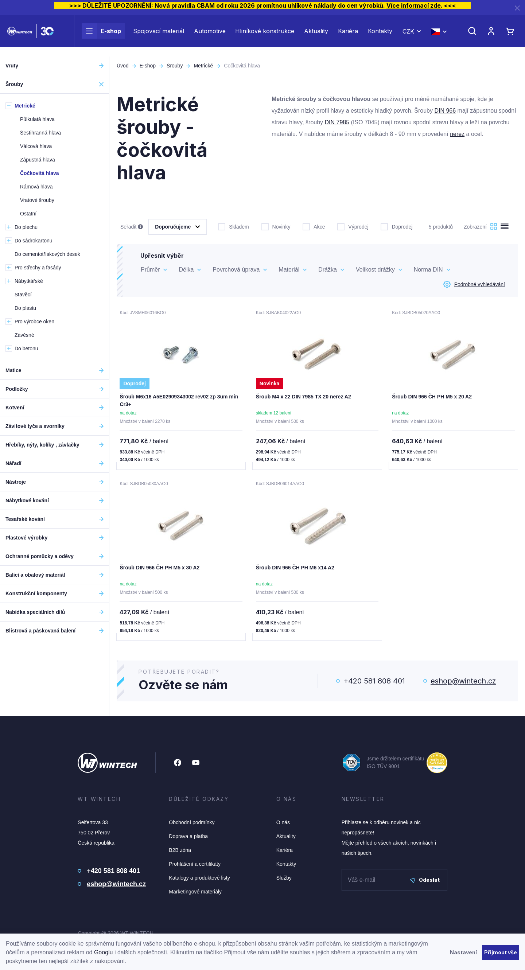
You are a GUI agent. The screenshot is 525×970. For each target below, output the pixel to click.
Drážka (327, 269)
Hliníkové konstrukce (264, 35)
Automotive (210, 35)
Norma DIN (428, 269)
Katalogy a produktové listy (199, 879)
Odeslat (425, 881)
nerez (457, 134)
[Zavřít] (517, 8)
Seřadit (131, 227)
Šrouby (175, 66)
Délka (186, 269)
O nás (283, 824)
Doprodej (396, 226)
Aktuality (316, 35)
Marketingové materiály (195, 893)
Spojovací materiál (158, 35)
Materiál (289, 269)
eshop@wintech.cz (463, 682)
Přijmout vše (500, 952)
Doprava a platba (188, 838)
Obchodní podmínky (191, 824)
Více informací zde (413, 5)
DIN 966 (445, 111)
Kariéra (348, 35)
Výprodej (352, 226)
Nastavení (463, 952)
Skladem (233, 226)
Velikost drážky (375, 269)
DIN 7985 (337, 122)
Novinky (276, 226)
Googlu (103, 952)
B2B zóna (180, 851)
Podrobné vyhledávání (474, 284)
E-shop (101, 35)
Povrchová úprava (236, 269)
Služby (284, 879)
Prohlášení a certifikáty (195, 865)
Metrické (203, 66)
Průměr (150, 269)
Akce (314, 226)
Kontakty (380, 35)
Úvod (123, 66)
